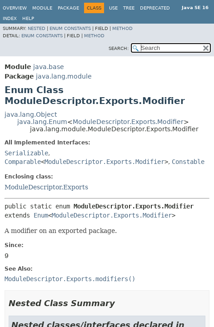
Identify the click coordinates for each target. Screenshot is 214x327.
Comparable (23, 161)
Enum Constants (70, 28)
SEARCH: (119, 48)
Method (122, 28)
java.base (48, 66)
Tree (128, 7)
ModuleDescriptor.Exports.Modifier (128, 121)
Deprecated (155, 7)
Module (42, 7)
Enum (41, 215)
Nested (36, 28)
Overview (15, 7)
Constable (188, 161)
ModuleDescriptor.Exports (46, 187)
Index (10, 18)
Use (113, 7)
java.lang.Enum (42, 121)
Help (28, 18)
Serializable (26, 153)
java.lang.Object (31, 114)
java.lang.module (64, 76)
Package (68, 7)
